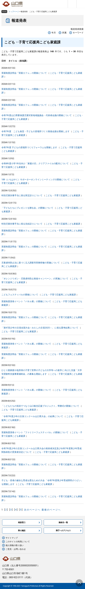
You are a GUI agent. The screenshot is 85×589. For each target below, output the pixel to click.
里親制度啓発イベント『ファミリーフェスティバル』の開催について (34, 432)
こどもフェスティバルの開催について (19, 294)
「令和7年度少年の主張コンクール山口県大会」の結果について (32, 416)
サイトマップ (12, 538)
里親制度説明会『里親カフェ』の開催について (24, 73)
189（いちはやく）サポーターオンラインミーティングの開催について (35, 179)
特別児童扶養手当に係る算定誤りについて (21, 195)
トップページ (14, 12)
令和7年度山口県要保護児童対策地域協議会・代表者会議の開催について (36, 115)
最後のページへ (51, 509)
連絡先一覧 (63, 522)
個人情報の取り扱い (15, 545)
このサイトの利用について (18, 541)
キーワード (78, 32)
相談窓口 (21, 522)
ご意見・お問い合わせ (16, 549)
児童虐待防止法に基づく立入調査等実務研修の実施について (30, 262)
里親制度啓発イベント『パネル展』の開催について (26, 301)
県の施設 (21, 530)
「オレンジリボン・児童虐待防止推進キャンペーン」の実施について (34, 278)
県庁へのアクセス (63, 530)
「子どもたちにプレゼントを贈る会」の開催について (27, 208)
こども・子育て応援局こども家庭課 (63, 195)
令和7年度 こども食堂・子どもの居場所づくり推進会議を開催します (35, 131)
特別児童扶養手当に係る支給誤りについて (21, 224)
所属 (64, 32)
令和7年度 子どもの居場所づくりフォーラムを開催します (29, 147)
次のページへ (32, 509)
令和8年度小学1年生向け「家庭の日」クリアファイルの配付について (35, 163)
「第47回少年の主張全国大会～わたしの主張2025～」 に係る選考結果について (39, 327)
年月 (53, 32)
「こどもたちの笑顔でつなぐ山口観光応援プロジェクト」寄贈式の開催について (40, 406)
